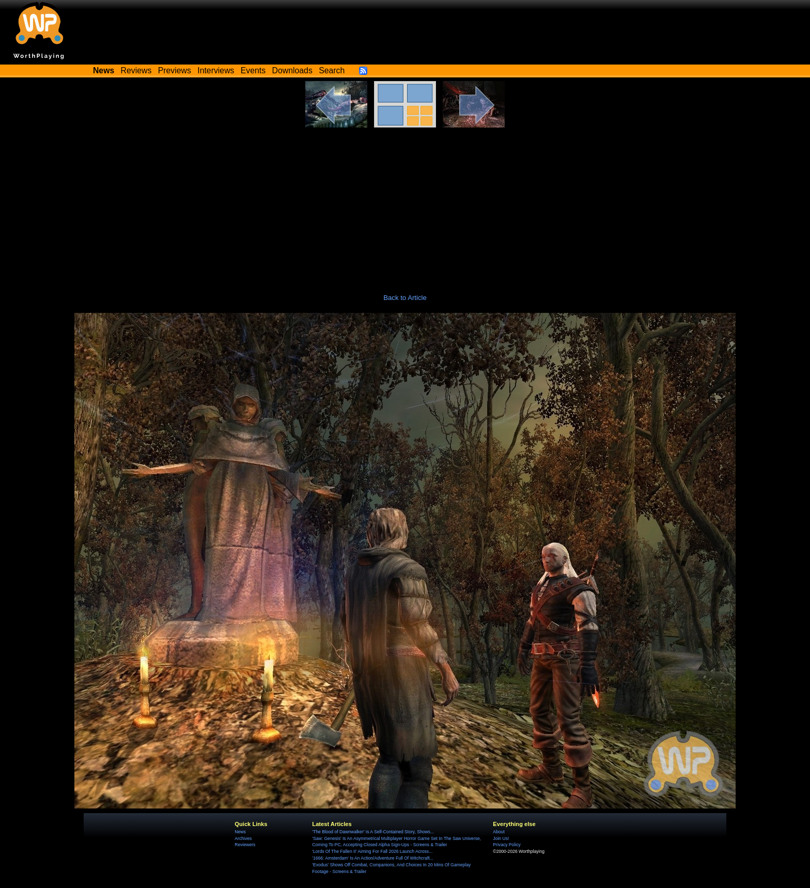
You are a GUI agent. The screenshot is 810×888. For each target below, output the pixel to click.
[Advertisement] (405, 205)
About (498, 831)
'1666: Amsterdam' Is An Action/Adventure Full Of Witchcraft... (372, 858)
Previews (174, 70)
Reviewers (245, 844)
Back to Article (405, 298)
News (240, 831)
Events (253, 70)
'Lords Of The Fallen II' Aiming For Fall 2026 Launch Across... (372, 851)
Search (332, 70)
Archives (243, 838)
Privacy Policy (506, 844)
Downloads (292, 70)
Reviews (136, 70)
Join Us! (501, 838)
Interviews (215, 70)
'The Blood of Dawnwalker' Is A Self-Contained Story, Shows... (373, 831)
